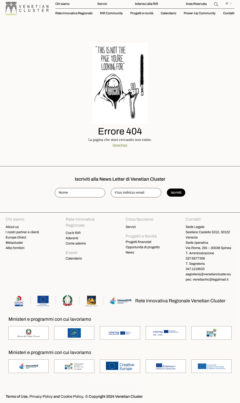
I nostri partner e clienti (22, 232)
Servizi (102, 4)
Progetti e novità (141, 13)
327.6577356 (195, 258)
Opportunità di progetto (143, 247)
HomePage (120, 145)
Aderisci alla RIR (146, 4)
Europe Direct (16, 237)
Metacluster (14, 242)
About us (12, 226)
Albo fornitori (15, 247)
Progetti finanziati (138, 241)
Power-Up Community (200, 13)
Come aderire (76, 243)
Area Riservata (196, 4)
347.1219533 (195, 268)
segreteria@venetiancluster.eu (208, 274)
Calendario (168, 13)
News (130, 252)
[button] (216, 3)
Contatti (228, 13)
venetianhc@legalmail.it (210, 279)
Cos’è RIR (73, 232)
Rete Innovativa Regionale (73, 13)
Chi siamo (62, 4)
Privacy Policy (41, 396)
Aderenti (72, 238)
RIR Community (111, 13)
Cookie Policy (72, 396)
